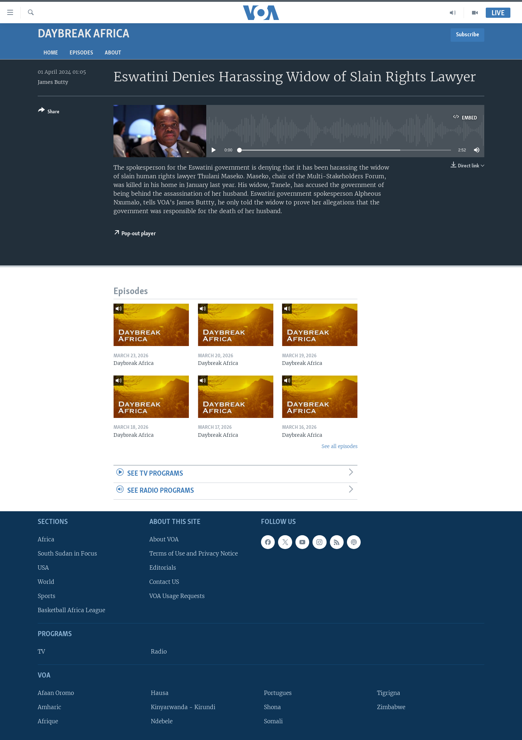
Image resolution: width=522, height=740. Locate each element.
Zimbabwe (391, 707)
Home (51, 53)
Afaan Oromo (56, 693)
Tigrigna (388, 693)
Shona (272, 707)
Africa (46, 539)
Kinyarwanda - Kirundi (183, 707)
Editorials (162, 567)
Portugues (278, 693)
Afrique (48, 721)
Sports (46, 596)
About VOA (164, 539)
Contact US (164, 581)
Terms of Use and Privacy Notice (193, 553)
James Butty (53, 82)
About (113, 53)
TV (41, 651)
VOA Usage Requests (177, 596)
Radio (159, 651)
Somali (273, 721)
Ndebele (162, 721)
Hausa (160, 693)
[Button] (48, 112)
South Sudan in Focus (67, 553)
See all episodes (339, 446)
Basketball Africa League (71, 610)
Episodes (81, 53)
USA (43, 567)
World (46, 581)
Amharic (49, 707)
